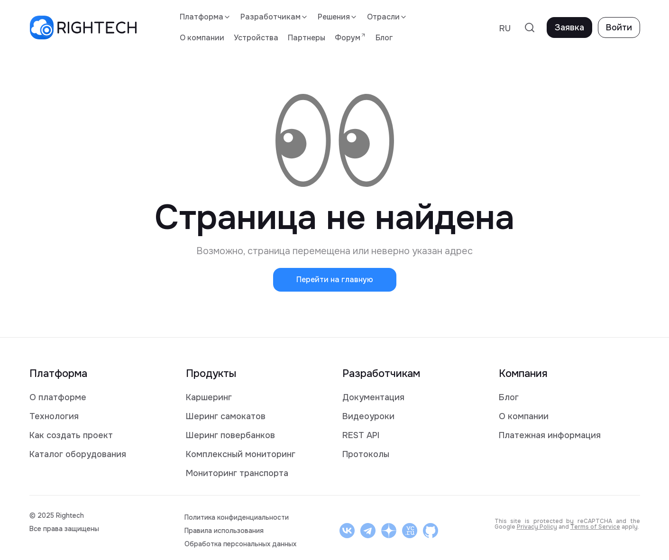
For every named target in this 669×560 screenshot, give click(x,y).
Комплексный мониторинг (240, 454)
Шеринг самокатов (226, 416)
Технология (54, 416)
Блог (384, 38)
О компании (202, 38)
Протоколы (365, 454)
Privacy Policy (537, 527)
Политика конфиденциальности (236, 517)
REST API (360, 435)
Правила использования (224, 530)
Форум (350, 37)
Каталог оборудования (77, 454)
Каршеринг (209, 397)
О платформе (57, 397)
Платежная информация (550, 435)
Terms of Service (595, 527)
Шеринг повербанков (230, 435)
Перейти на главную (334, 280)
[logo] (83, 27)
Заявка (569, 27)
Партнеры (306, 38)
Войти (619, 27)
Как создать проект (71, 435)
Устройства (256, 38)
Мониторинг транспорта (237, 473)
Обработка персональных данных (240, 544)
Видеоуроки (368, 416)
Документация (373, 397)
